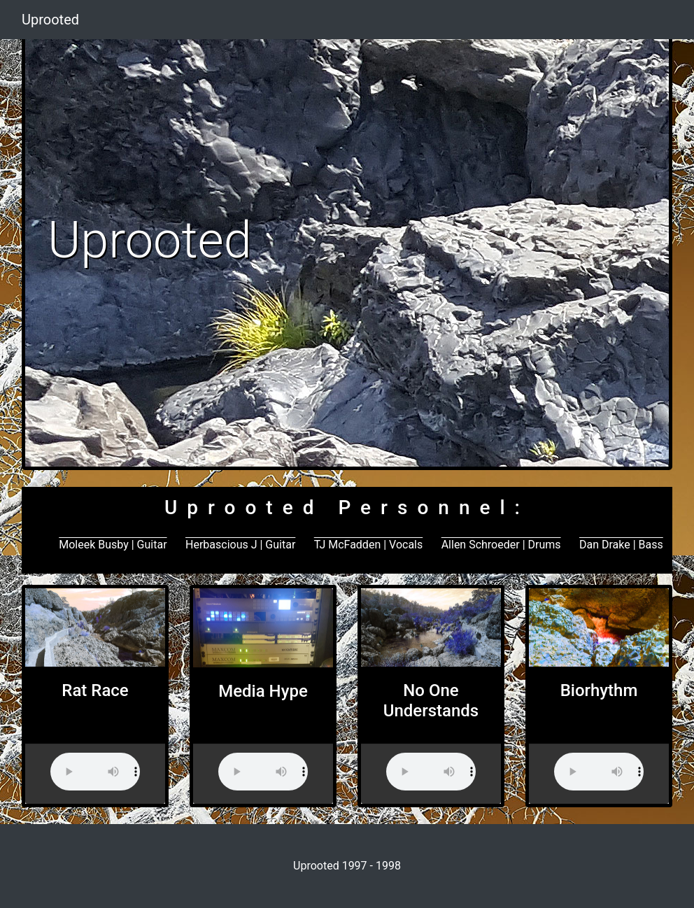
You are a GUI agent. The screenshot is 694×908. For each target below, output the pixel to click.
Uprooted (50, 19)
